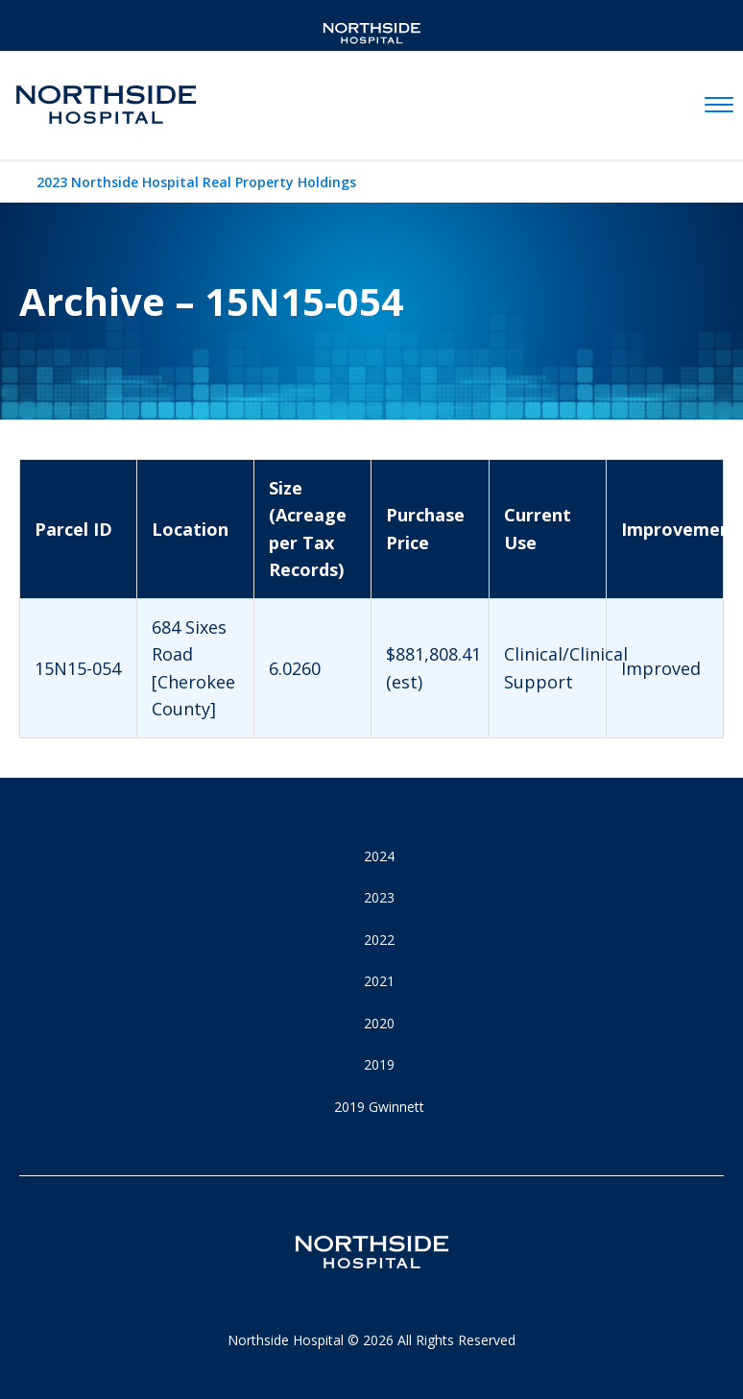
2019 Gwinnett (379, 1106)
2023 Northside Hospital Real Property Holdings (196, 182)
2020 (379, 1023)
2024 (379, 856)
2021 (379, 981)
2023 (379, 897)
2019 (379, 1064)
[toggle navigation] (719, 106)
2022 (379, 939)
